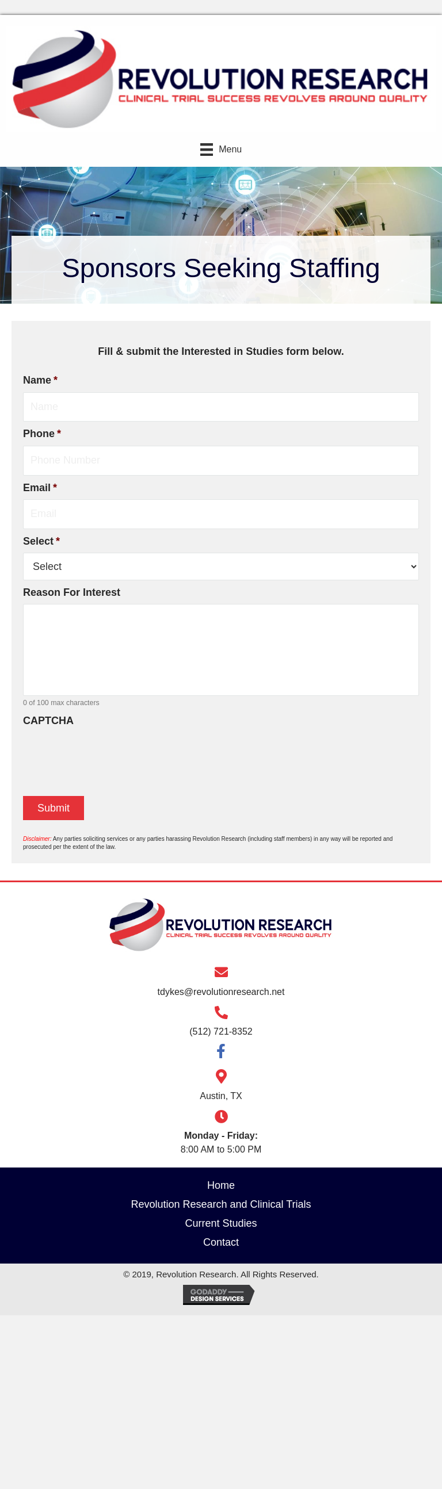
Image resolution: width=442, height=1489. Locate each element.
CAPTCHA (48, 720)
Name (40, 380)
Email (40, 487)
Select (41, 541)
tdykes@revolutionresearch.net (221, 992)
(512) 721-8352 (220, 1031)
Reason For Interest (71, 592)
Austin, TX (221, 1096)
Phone (42, 433)
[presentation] (110, 755)
